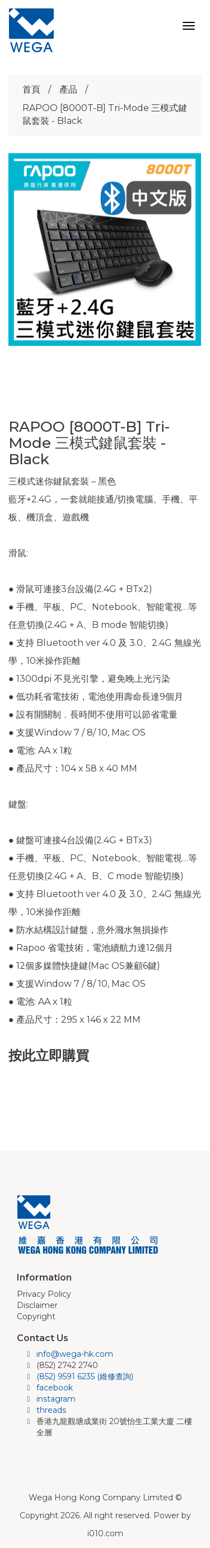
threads (51, 1410)
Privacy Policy (44, 1294)
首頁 (31, 89)
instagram (56, 1399)
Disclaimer (37, 1305)
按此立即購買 (48, 1055)
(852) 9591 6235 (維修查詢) (84, 1376)
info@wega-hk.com (74, 1354)
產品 (68, 89)
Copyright (36, 1316)
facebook (54, 1388)
